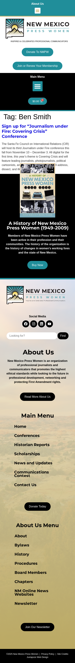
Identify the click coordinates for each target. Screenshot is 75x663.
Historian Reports (32, 444)
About (21, 536)
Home (20, 426)
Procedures (26, 563)
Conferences (27, 435)
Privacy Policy (47, 654)
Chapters (24, 581)
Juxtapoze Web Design (37, 657)
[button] (37, 11)
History (22, 554)
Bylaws (22, 545)
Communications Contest (31, 474)
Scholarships (27, 453)
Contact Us (25, 484)
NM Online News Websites (31, 592)
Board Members (31, 572)
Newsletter (26, 603)
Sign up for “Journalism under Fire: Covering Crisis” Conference (35, 131)
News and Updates (33, 463)
